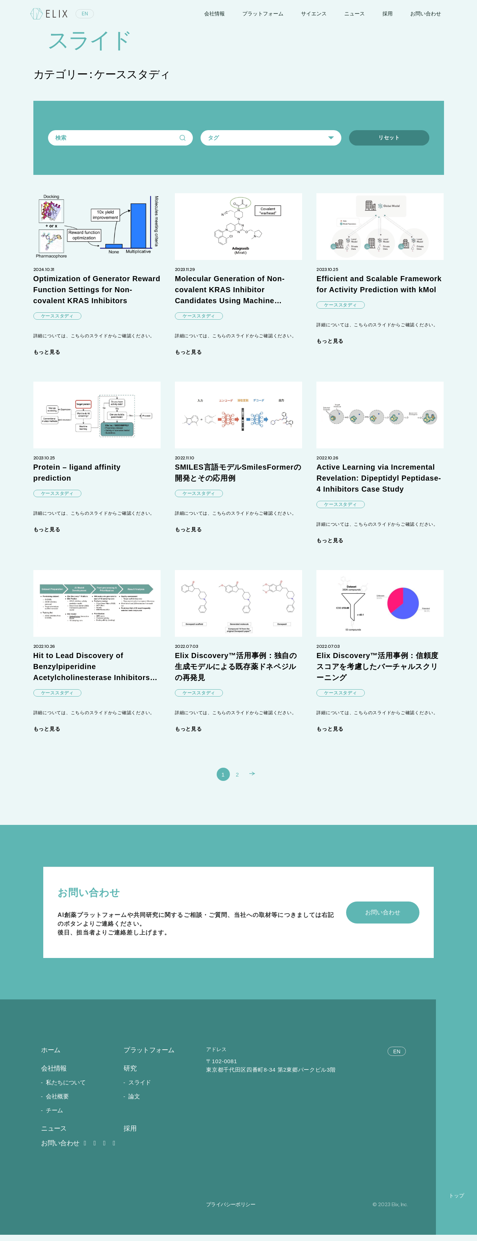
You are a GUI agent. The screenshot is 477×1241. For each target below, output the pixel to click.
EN (85, 13)
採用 (387, 13)
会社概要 (57, 1102)
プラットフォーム (262, 13)
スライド (139, 1089)
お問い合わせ (65, 1149)
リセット (389, 137)
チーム (54, 1116)
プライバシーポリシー (230, 1210)
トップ (456, 1201)
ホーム (50, 1056)
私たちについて (65, 1089)
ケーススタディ (57, 316)
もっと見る (46, 353)
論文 (134, 1102)
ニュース (354, 13)
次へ (258, 778)
